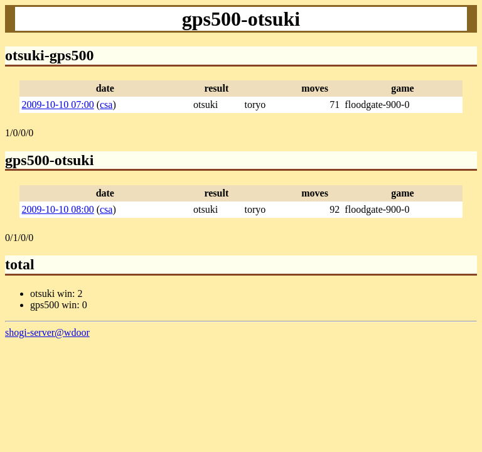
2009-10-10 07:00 (58, 104)
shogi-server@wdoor (47, 332)
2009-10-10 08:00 (58, 209)
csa (106, 104)
